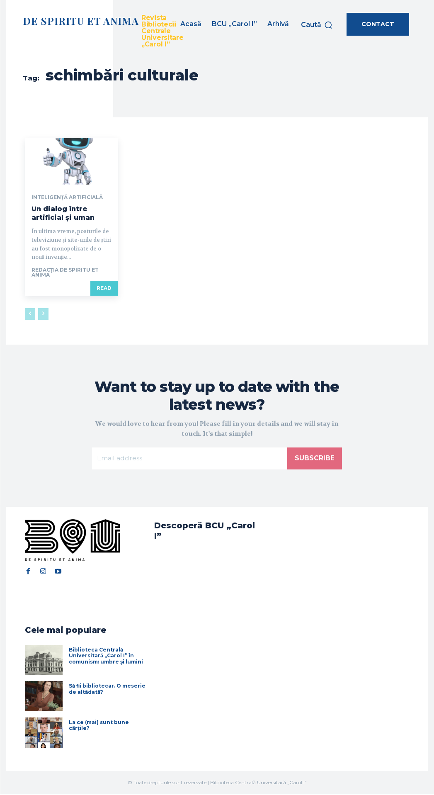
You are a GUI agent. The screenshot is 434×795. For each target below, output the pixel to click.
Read (104, 288)
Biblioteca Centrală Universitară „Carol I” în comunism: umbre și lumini (106, 656)
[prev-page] (30, 314)
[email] (189, 458)
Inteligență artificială (67, 197)
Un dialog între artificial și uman (63, 213)
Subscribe (315, 458)
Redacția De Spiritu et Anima (65, 272)
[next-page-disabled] (43, 314)
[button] (317, 24)
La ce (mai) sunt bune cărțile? (99, 726)
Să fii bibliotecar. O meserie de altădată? (107, 689)
